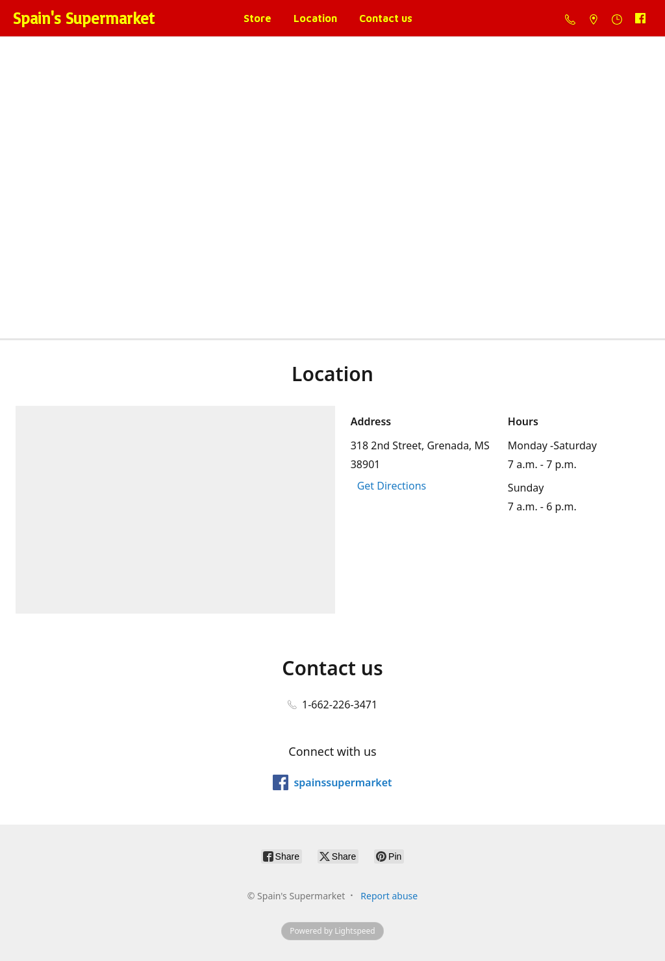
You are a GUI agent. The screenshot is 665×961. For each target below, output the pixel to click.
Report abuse (389, 896)
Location (315, 18)
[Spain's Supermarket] (84, 18)
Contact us (385, 18)
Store (257, 18)
